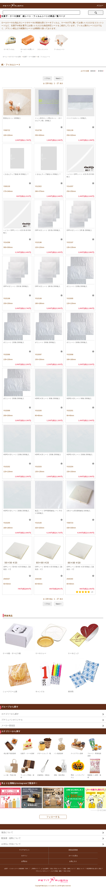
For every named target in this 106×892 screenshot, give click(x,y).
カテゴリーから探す (15, 56)
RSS (65, 871)
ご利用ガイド (35, 868)
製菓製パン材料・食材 (95, 768)
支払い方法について (55, 868)
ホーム (5, 56)
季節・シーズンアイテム (78, 768)
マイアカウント (24, 850)
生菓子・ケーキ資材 (29, 56)
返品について (80, 868)
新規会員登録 (73, 850)
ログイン (24, 855)
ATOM (68, 871)
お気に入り (73, 861)
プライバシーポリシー (42, 871)
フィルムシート (59, 49)
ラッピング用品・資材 (28, 768)
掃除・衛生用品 (61, 767)
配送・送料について (69, 868)
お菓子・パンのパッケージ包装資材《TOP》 (16, 868)
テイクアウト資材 (78, 745)
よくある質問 (44, 868)
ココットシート (42, 49)
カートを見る (73, 855)
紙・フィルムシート (44, 56)
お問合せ (24, 861)
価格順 (92, 71)
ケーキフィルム (9, 49)
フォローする (53, 817)
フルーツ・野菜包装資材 (95, 747)
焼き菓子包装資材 (11, 745)
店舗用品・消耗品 (44, 767)
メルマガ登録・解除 (56, 871)
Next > (58, 78)
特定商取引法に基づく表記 (94, 868)
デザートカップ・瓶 (44, 745)
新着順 (100, 71)
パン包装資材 (61, 745)
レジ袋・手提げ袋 (11, 767)
